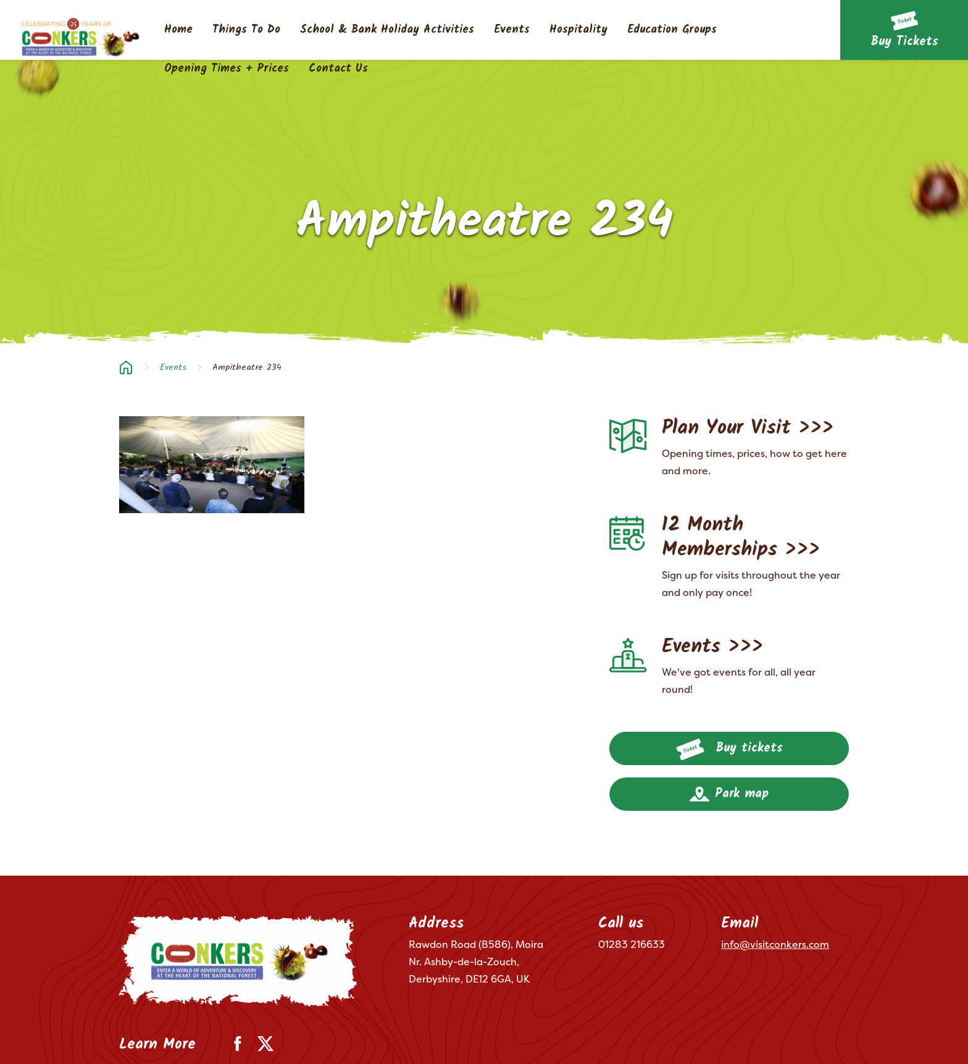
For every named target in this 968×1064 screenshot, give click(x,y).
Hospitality (578, 30)
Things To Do (246, 30)
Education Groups (672, 30)
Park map (729, 794)
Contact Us (338, 69)
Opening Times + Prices (226, 69)
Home (178, 30)
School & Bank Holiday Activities (387, 30)
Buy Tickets (904, 42)
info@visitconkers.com (775, 944)
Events (512, 30)
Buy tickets (729, 750)
